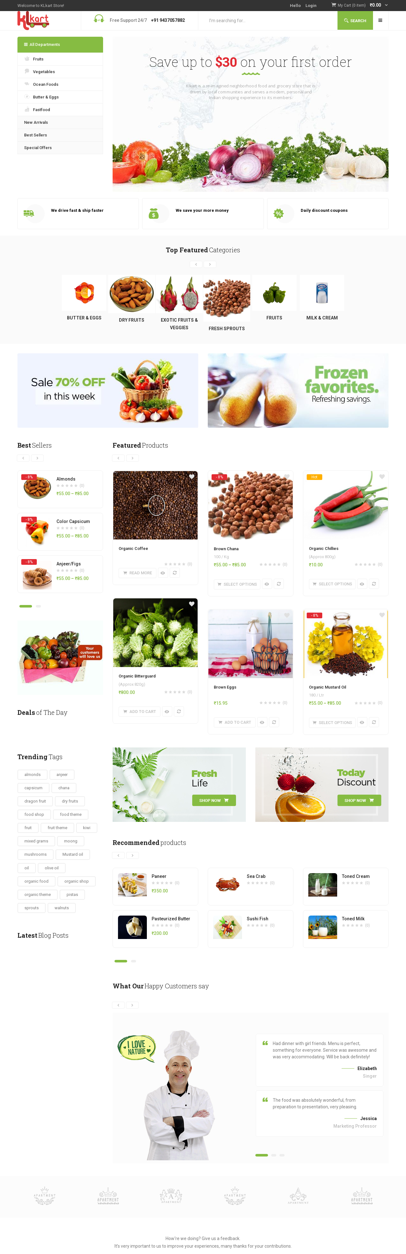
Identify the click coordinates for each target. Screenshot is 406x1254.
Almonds (65, 479)
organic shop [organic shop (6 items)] (76, 881)
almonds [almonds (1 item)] (32, 774)
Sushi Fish (257, 918)
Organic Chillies (323, 548)
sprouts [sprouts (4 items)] (31, 907)
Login (311, 5)
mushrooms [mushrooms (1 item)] (35, 854)
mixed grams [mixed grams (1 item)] (36, 841)
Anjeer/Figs (68, 563)
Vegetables (39, 71)
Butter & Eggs (41, 96)
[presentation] (196, 264)
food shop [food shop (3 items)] (34, 814)
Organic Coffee (133, 548)
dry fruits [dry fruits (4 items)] (70, 801)
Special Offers (38, 147)
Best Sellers (35, 135)
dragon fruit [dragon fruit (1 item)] (35, 801)
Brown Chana (226, 548)
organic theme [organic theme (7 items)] (37, 894)
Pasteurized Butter (171, 918)
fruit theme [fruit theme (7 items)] (57, 827)
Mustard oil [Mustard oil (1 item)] (72, 854)
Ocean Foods (41, 84)
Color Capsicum (73, 521)
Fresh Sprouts (227, 328)
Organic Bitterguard (137, 676)
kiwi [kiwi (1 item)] (86, 827)
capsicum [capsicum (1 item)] (33, 787)
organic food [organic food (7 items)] (36, 881)
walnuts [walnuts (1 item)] (62, 907)
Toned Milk (353, 918)
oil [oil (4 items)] (26, 868)
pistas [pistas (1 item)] (72, 894)
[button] (363, 5)
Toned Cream (356, 876)
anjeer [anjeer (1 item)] (62, 774)
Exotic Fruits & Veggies (179, 324)
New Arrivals (36, 122)
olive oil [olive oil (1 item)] (52, 868)
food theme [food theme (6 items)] (71, 814)
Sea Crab (256, 876)
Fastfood (37, 109)
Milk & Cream (322, 317)
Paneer (159, 876)
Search (355, 20)
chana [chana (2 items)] (63, 787)
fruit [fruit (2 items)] (28, 827)
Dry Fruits (131, 320)
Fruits (33, 58)
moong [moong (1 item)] (70, 841)
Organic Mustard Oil (327, 687)
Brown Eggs (225, 687)
